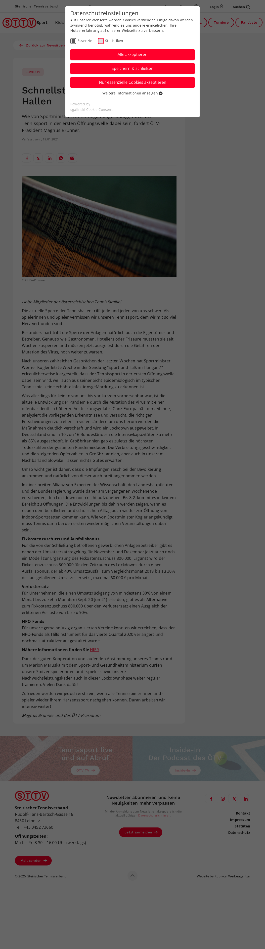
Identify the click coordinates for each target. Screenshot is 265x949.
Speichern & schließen (132, 68)
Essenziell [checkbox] (86, 40)
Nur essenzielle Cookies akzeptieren (132, 82)
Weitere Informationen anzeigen (132, 93)
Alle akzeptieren (132, 54)
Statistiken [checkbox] (114, 40)
